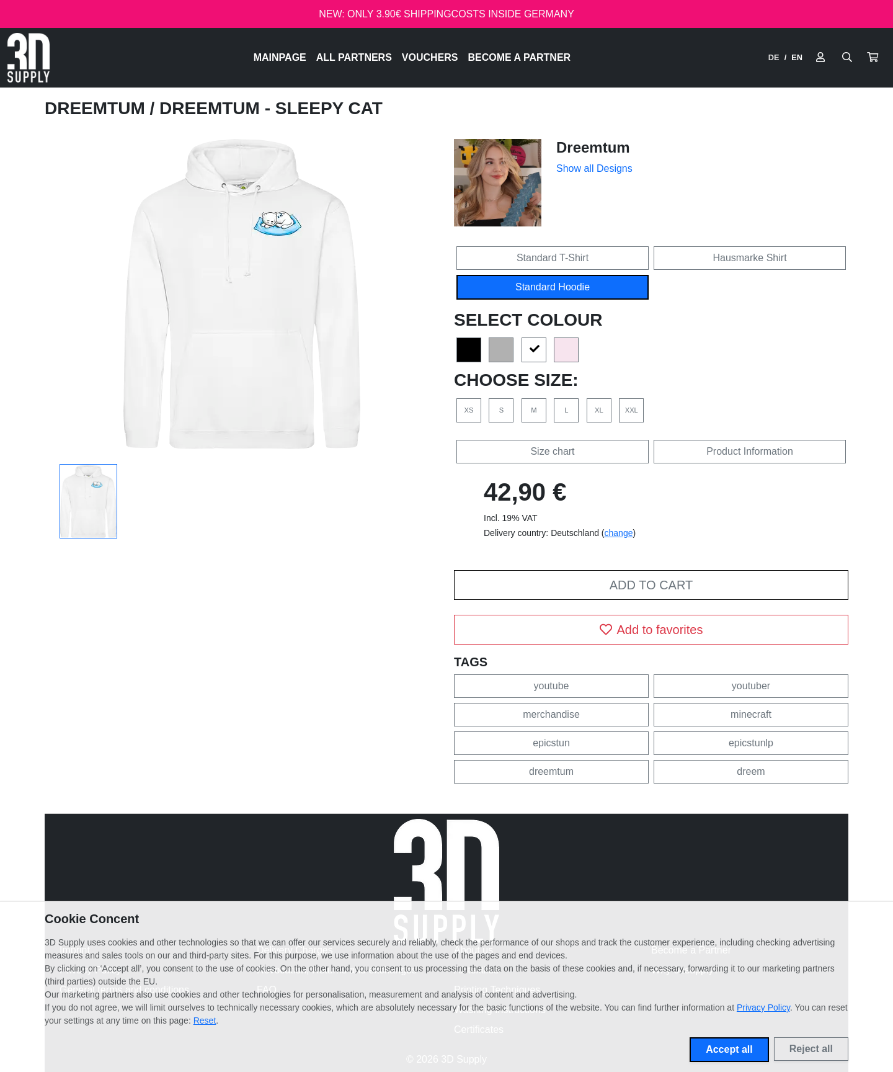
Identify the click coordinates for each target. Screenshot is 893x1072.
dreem (751, 771)
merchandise (551, 714)
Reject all (811, 1048)
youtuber (751, 686)
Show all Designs (594, 168)
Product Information (749, 451)
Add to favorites (651, 629)
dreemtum (551, 771)
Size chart (552, 451)
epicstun (551, 743)
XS (469, 410)
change (619, 533)
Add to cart (651, 585)
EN (796, 57)
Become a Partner (519, 57)
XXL (631, 410)
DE (774, 57)
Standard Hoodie (552, 287)
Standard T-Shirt (553, 257)
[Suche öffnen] (847, 58)
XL (599, 410)
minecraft (751, 714)
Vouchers (430, 57)
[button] (873, 58)
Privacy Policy (763, 1007)
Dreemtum (97, 108)
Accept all (729, 1049)
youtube (551, 686)
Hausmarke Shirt (749, 257)
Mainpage (280, 57)
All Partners (354, 57)
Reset (204, 1020)
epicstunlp (751, 743)
